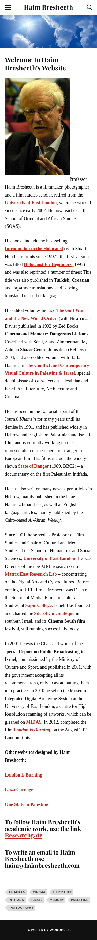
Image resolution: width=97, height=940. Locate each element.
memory (57, 900)
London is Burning (32, 729)
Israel (36, 900)
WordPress (60, 930)
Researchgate (23, 835)
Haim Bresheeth (48, 7)
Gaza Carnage (19, 789)
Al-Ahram (17, 892)
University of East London (31, 202)
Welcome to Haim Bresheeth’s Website (35, 63)
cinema (39, 892)
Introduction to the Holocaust (34, 248)
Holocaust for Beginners (48, 264)
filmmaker (62, 892)
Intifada (16, 900)
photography (21, 907)
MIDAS (33, 722)
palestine (79, 900)
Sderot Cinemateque (54, 613)
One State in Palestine (26, 804)
